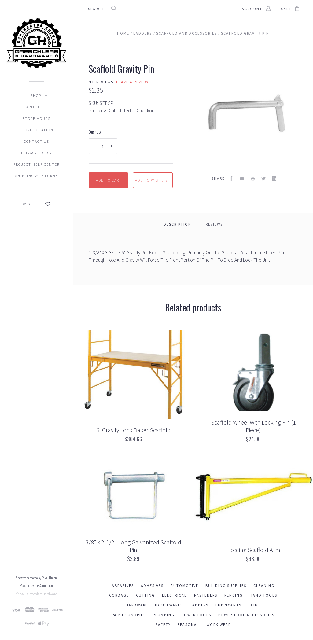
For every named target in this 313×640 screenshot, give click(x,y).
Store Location (36, 129)
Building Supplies (225, 585)
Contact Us (36, 141)
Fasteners (205, 595)
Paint (255, 605)
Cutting (145, 595)
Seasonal (188, 624)
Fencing (233, 595)
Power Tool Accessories (246, 614)
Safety (163, 624)
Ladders (199, 605)
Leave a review (132, 81)
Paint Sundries (129, 614)
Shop (36, 95)
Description (177, 224)
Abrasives (123, 585)
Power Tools (196, 614)
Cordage (119, 595)
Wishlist (36, 204)
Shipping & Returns (36, 175)
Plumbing (164, 614)
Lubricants (228, 605)
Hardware (137, 605)
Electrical (174, 595)
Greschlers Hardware (42, 593)
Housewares (169, 605)
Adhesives (152, 585)
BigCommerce (44, 585)
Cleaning (263, 585)
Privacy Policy (36, 152)
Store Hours (36, 118)
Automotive (184, 585)
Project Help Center (36, 164)
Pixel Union (49, 577)
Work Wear (219, 624)
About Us (36, 107)
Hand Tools (263, 595)
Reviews (214, 224)
